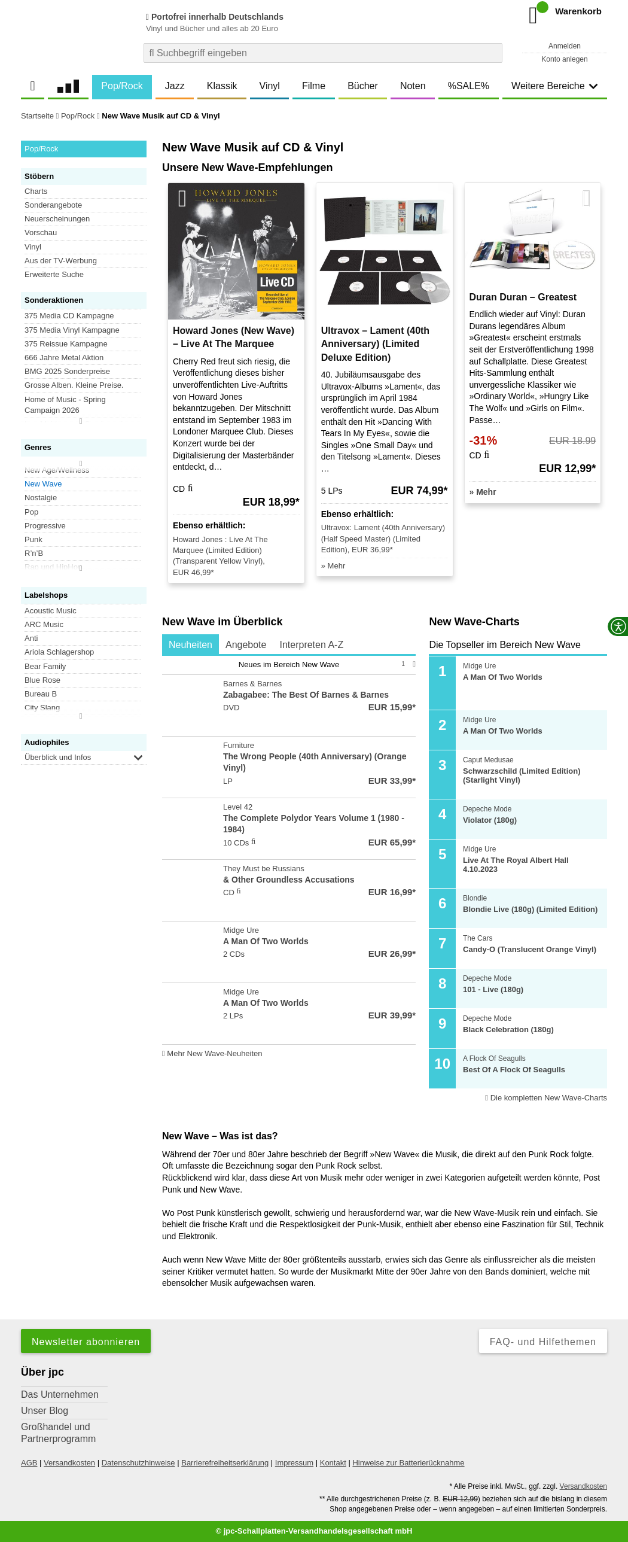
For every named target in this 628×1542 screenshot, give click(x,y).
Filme (313, 86)
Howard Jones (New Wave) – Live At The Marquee (233, 337)
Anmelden (564, 46)
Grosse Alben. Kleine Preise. (74, 385)
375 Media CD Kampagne (69, 315)
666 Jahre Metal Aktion (64, 357)
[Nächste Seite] (414, 664)
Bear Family (45, 666)
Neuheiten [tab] (190, 645)
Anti (31, 638)
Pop (31, 511)
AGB (29, 1462)
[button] (138, 757)
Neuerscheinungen (57, 218)
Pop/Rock (121, 86)
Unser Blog (44, 1411)
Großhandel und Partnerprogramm (58, 1433)
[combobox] (323, 53)
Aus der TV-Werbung (61, 260)
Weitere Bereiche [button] (554, 86)
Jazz (175, 86)
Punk (33, 539)
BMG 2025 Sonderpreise (67, 371)
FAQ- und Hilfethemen (543, 1342)
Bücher (362, 86)
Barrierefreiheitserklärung (225, 1462)
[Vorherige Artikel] (182, 199)
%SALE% (468, 86)
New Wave (43, 483)
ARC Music (44, 624)
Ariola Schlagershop (59, 651)
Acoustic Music (51, 610)
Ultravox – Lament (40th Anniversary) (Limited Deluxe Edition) (375, 344)
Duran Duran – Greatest (523, 297)
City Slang (42, 707)
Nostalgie (41, 497)
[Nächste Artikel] (587, 199)
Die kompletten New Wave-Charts (546, 1097)
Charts (36, 191)
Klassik (222, 86)
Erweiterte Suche (54, 274)
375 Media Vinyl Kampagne (72, 330)
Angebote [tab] (246, 645)
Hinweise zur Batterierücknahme (408, 1462)
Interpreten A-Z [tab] (311, 645)
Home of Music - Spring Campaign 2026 (65, 405)
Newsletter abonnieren (86, 1342)
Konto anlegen (564, 59)
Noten (413, 86)
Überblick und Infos (58, 757)
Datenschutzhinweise (138, 1462)
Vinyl (270, 86)
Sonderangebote (53, 204)
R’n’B (34, 553)
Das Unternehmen (60, 1394)
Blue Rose (42, 680)
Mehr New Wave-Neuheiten (212, 1053)
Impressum (294, 1462)
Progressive (45, 525)
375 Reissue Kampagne (66, 343)
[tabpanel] (289, 859)
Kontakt (333, 1462)
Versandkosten (69, 1462)
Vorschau (41, 232)
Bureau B (41, 693)
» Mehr (333, 565)
